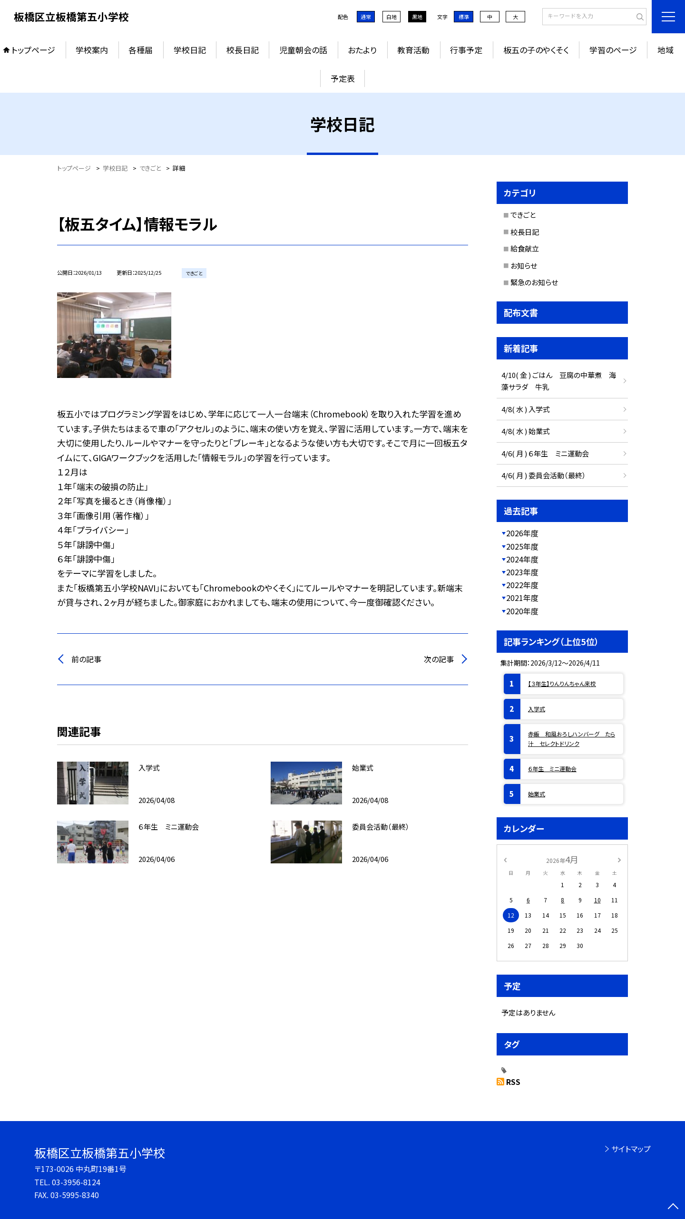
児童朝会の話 (303, 50)
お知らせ (523, 266)
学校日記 (190, 50)
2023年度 (522, 572)
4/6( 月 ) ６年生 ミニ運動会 (545, 453)
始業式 (536, 794)
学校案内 (92, 50)
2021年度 (522, 597)
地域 (665, 50)
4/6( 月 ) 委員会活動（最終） (543, 475)
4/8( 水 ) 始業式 (525, 431)
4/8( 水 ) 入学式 (525, 409)
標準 (464, 16)
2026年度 (522, 533)
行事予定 (466, 50)
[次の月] (619, 859)
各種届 (140, 50)
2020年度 (522, 611)
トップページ (33, 50)
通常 (366, 16)
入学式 (536, 709)
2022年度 (522, 584)
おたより (362, 50)
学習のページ (613, 50)
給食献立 (524, 248)
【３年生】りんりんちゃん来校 (562, 683)
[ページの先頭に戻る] (673, 1207)
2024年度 (522, 559)
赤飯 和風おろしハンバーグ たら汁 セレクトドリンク (571, 738)
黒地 (417, 16)
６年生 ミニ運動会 (552, 768)
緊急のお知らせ (534, 282)
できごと (523, 215)
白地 (391, 16)
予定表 (343, 78)
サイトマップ (631, 1148)
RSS (513, 1081)
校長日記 (242, 50)
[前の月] (505, 859)
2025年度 (522, 546)
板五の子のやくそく (536, 50)
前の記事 (86, 659)
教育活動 (413, 50)
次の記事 (439, 659)
